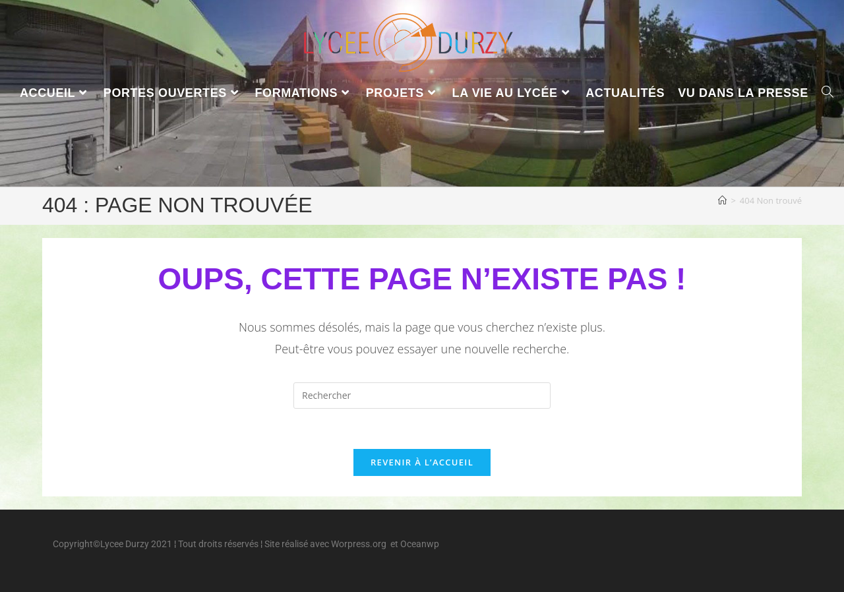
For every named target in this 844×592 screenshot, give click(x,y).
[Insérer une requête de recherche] (422, 395)
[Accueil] (722, 200)
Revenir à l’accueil (422, 462)
